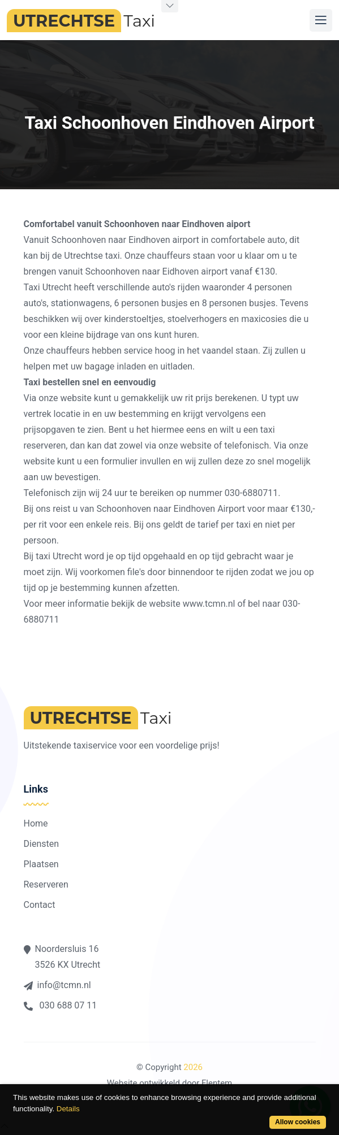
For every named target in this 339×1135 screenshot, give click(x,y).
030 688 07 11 (60, 1005)
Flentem (216, 1083)
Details (68, 1108)
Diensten (41, 843)
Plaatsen (41, 864)
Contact (39, 904)
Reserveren (46, 884)
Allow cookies (297, 1122)
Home (36, 823)
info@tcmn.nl (57, 985)
